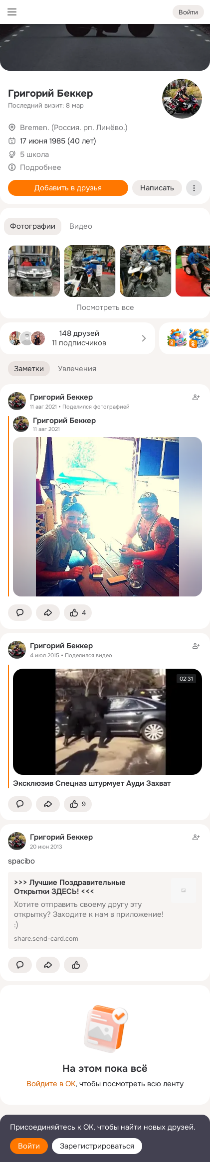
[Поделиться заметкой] (48, 612)
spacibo (21, 861)
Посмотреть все (105, 307)
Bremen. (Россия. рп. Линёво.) (74, 128)
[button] (32, 226)
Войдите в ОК (50, 1084)
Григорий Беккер (50, 93)
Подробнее (40, 167)
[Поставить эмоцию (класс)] (78, 612)
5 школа (34, 154)
